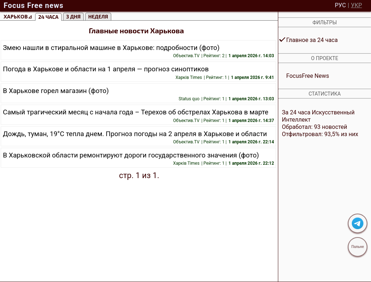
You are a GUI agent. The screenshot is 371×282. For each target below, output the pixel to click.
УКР (356, 5)
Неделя (98, 16)
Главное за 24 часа (312, 40)
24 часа (48, 17)
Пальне (357, 247)
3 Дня (73, 16)
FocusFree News (307, 75)
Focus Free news (33, 5)
